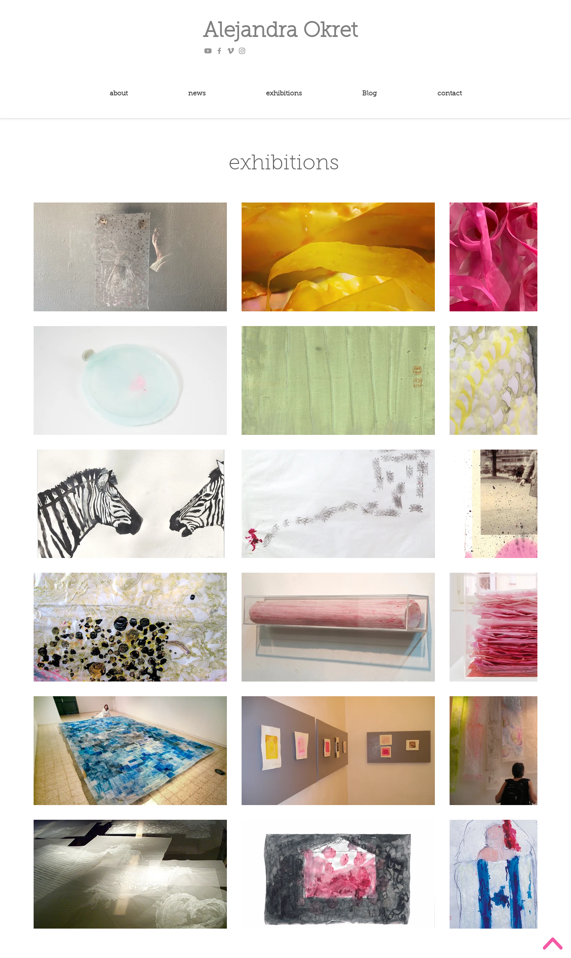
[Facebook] (219, 51)
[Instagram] (242, 51)
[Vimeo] (230, 51)
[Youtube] (208, 51)
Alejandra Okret (280, 31)
